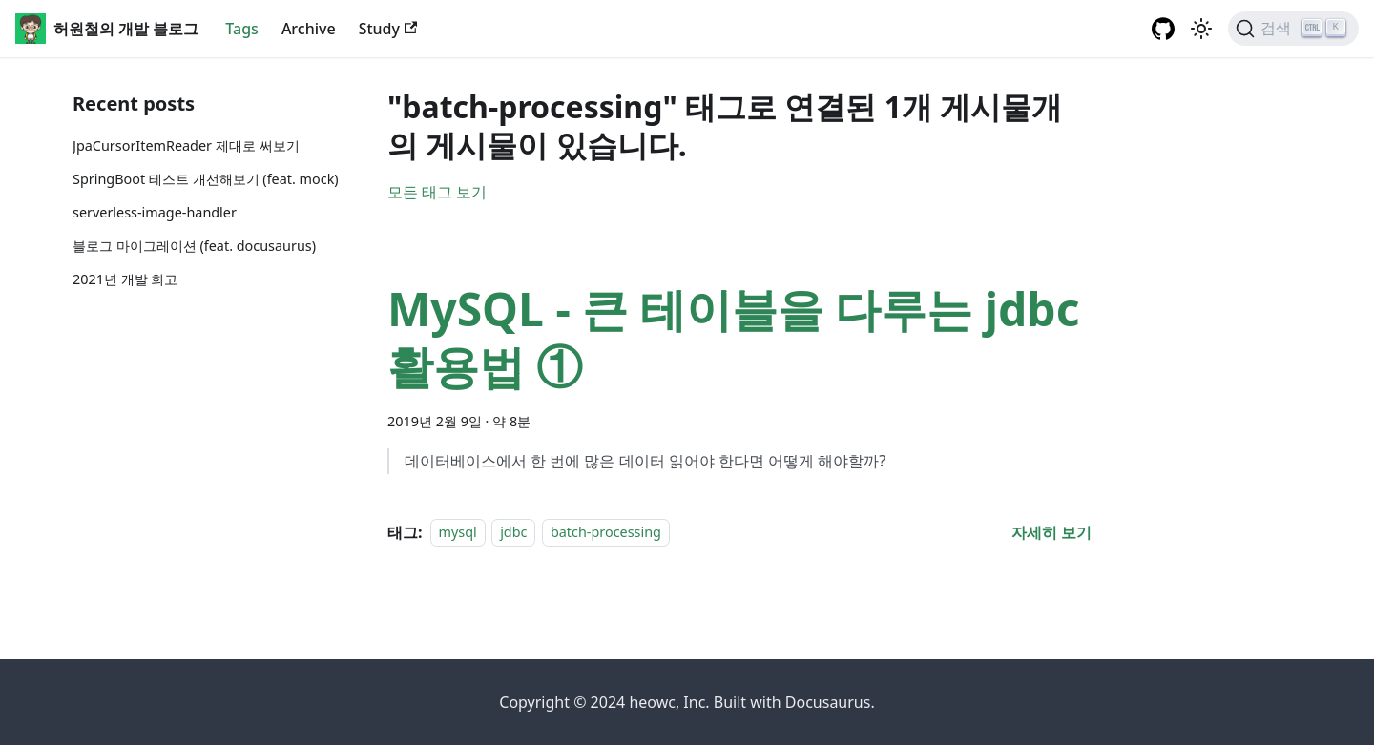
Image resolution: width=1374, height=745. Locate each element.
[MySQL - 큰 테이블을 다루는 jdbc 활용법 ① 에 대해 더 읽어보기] (1051, 532)
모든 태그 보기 (437, 191)
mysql (458, 533)
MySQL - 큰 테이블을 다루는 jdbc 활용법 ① (733, 337)
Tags (242, 28)
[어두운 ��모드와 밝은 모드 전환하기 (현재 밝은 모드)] (1201, 28)
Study (388, 28)
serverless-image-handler (155, 212)
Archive (308, 28)
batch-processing (606, 533)
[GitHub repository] (1163, 28)
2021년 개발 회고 (125, 279)
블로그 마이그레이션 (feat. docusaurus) (194, 246)
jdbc (513, 533)
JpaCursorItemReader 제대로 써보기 (186, 145)
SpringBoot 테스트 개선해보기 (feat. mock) (206, 179)
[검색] (1293, 28)
